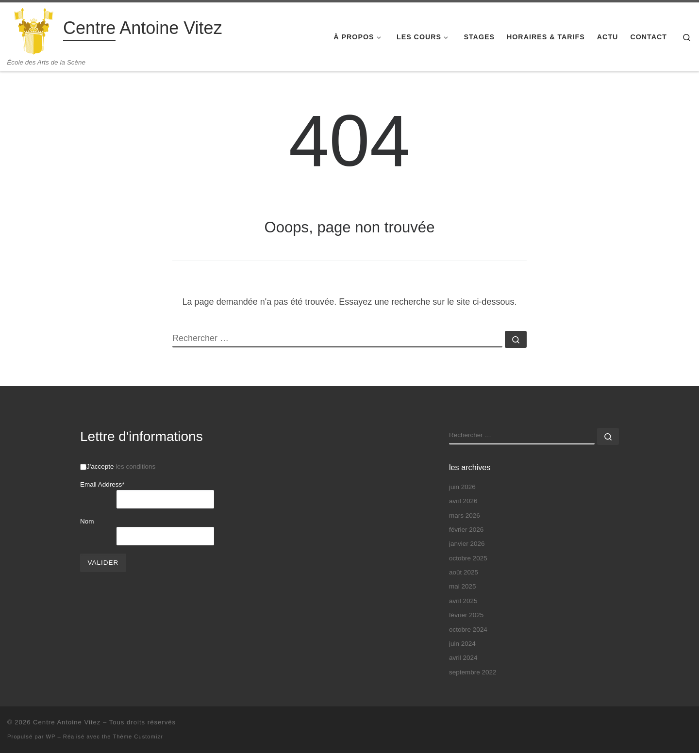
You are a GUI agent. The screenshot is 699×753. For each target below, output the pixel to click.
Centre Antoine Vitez (66, 722)
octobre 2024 (468, 629)
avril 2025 (463, 601)
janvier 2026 (467, 543)
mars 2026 (464, 515)
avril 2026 (463, 501)
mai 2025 (462, 586)
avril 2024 (463, 657)
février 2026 (466, 529)
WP (51, 736)
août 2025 (463, 572)
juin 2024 (462, 643)
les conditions (135, 466)
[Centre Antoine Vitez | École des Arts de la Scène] (33, 30)
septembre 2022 (473, 672)
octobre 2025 (468, 558)
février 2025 (466, 615)
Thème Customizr (138, 736)
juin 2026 (462, 487)
